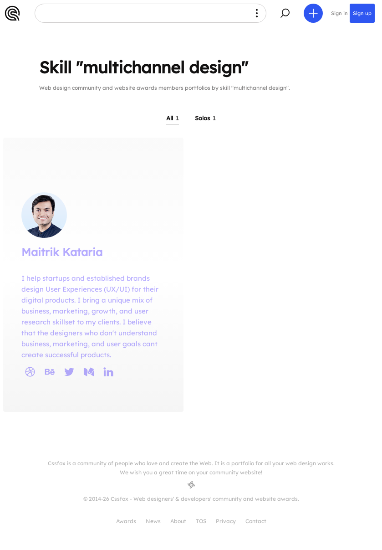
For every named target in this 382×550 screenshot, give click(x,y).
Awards (126, 521)
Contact (255, 521)
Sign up (362, 13)
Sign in (339, 13)
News (153, 521)
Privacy (226, 521)
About (178, 521)
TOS (201, 521)
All (172, 118)
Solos (205, 118)
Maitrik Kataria (61, 252)
